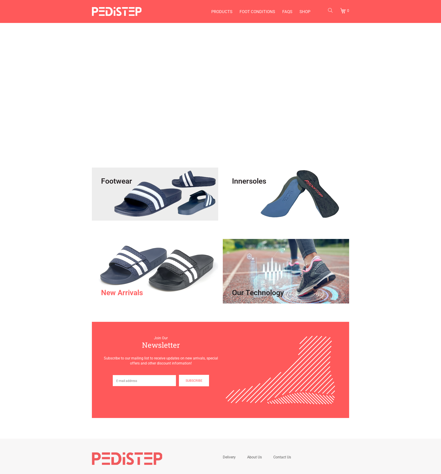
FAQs (287, 11)
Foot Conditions (257, 11)
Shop (305, 11)
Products (221, 11)
